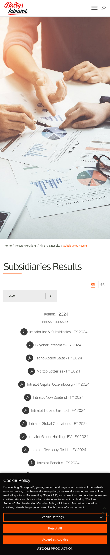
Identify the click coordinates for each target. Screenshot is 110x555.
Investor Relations (25, 246)
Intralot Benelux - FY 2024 (54, 462)
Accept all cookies (55, 539)
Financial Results (50, 246)
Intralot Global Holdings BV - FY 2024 (54, 436)
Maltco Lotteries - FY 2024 (54, 371)
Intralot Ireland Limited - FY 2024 (54, 410)
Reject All (55, 528)
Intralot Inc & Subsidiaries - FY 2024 (54, 331)
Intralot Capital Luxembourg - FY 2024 (54, 384)
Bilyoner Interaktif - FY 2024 (53, 345)
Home (8, 246)
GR (102, 284)
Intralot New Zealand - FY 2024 (54, 397)
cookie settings (53, 517)
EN (93, 284)
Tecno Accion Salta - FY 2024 (54, 358)
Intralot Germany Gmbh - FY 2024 (54, 449)
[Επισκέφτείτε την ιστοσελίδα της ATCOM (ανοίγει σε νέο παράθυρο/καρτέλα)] (55, 548)
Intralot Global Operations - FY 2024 (54, 423)
